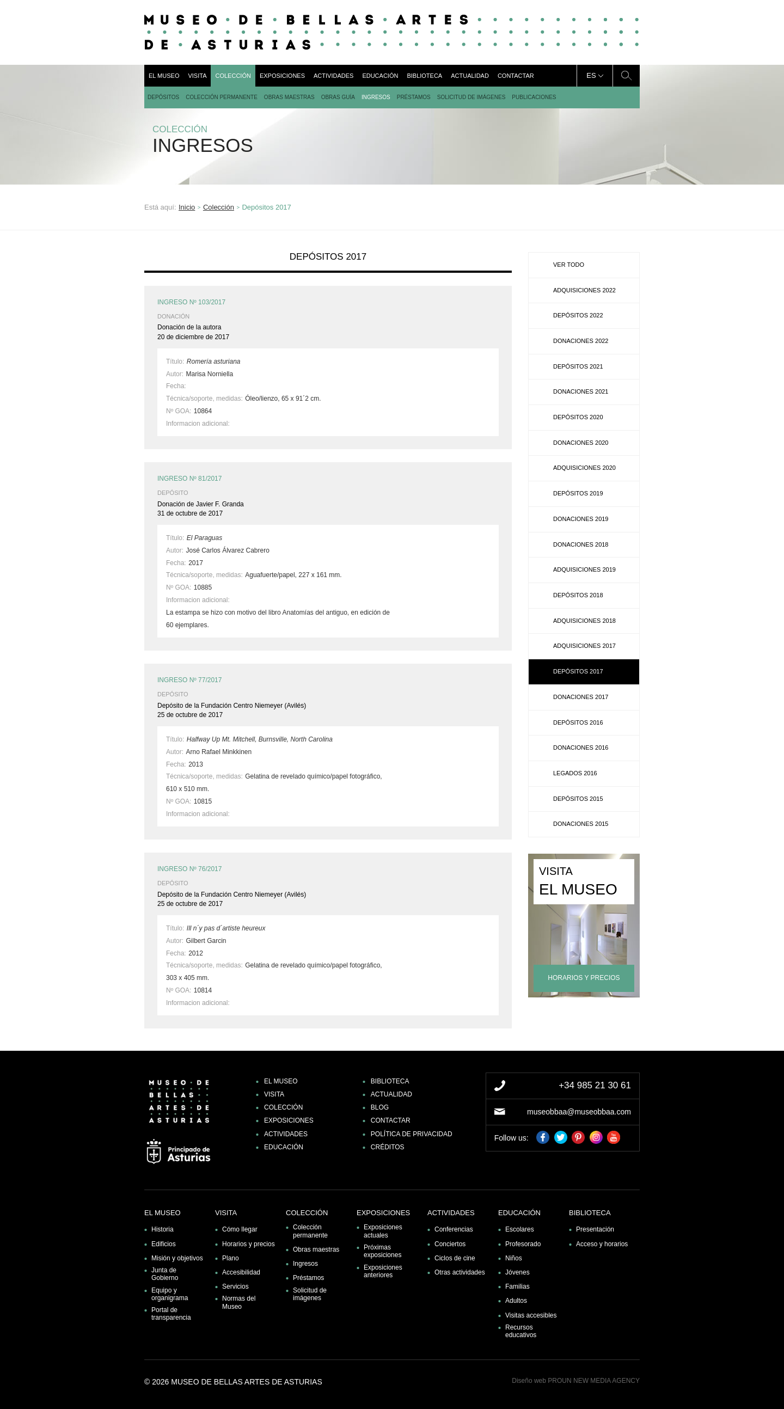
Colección (232, 75)
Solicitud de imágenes (471, 97)
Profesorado (523, 1244)
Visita (197, 75)
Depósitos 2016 (578, 722)
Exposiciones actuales (383, 1231)
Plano (230, 1258)
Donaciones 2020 (580, 442)
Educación (380, 75)
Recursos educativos (520, 1331)
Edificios (163, 1244)
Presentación (595, 1229)
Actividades (333, 75)
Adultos (516, 1300)
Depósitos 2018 (578, 595)
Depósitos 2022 (578, 315)
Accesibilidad (241, 1272)
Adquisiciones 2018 (584, 620)
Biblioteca (424, 75)
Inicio (187, 207)
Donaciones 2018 (580, 544)
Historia (162, 1229)
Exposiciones (282, 75)
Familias (517, 1286)
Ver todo (568, 264)
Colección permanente (222, 97)
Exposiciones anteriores (383, 1271)
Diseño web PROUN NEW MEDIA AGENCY (576, 1381)
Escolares (519, 1229)
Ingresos (376, 97)
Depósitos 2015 (578, 798)
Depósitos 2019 (578, 493)
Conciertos (449, 1244)
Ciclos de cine (454, 1258)
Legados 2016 (575, 773)
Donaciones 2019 (580, 519)
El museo (164, 75)
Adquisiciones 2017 (584, 645)
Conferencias (453, 1229)
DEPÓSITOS (163, 97)
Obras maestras (289, 97)
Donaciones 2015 (580, 823)
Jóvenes (517, 1272)
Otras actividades (459, 1272)
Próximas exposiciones (382, 1251)
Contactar (516, 75)
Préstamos (414, 97)
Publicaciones (534, 97)
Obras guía (338, 97)
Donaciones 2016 (580, 747)
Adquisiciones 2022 (584, 290)
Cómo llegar (240, 1229)
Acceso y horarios (602, 1244)
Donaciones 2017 (580, 697)
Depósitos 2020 (578, 417)
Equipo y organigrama (169, 1294)
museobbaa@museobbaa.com (579, 1111)
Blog (380, 1107)
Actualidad (470, 75)
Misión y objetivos (177, 1258)
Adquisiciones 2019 (584, 569)
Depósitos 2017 (578, 671)
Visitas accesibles (531, 1315)
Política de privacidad (411, 1134)
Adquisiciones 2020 (584, 467)
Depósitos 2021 (578, 366)
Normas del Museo (238, 1302)
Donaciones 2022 (580, 341)
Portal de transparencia (171, 1313)
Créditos (388, 1147)
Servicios (235, 1286)
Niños (513, 1258)
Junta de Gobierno (164, 1274)
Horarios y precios (248, 1244)
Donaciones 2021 (580, 391)
